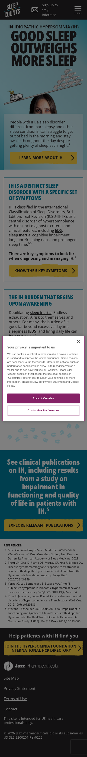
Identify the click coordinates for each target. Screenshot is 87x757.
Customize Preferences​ (44, 410)
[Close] (78, 341)
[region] (43, 378)
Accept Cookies (43, 398)
